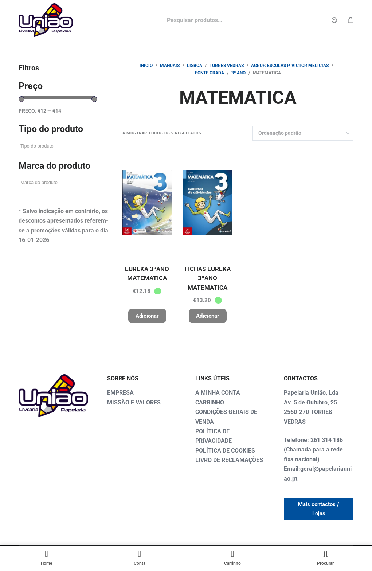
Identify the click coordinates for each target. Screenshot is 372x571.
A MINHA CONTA (217, 392)
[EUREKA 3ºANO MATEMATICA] (147, 202)
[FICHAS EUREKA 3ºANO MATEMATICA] (207, 202)
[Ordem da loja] (302, 133)
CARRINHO (209, 402)
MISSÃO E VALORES (134, 402)
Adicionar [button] (147, 316)
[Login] (334, 20)
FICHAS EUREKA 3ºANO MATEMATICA (208, 278)
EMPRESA (120, 392)
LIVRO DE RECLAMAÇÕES (229, 460)
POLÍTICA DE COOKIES (225, 450)
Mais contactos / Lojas (318, 509)
